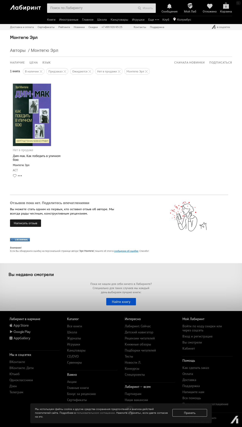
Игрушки (138, 19)
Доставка (189, 380)
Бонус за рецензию (81, 394)
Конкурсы (132, 368)
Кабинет (188, 348)
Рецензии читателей (140, 338)
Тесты (129, 356)
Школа (102, 19)
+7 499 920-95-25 (112, 27)
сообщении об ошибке (126, 251)
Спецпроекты (135, 374)
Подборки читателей (140, 350)
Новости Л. (133, 362)
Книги (51, 19)
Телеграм (16, 392)
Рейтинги (64, 27)
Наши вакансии (136, 400)
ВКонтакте (17, 362)
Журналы (74, 338)
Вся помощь (191, 398)
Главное (87, 19)
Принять (189, 413)
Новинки (79, 27)
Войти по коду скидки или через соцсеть (202, 328)
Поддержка (157, 27)
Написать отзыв (25, 223)
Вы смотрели (192, 342)
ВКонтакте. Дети (21, 368)
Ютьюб (14, 374)
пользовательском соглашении (95, 413)
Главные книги (78, 388)
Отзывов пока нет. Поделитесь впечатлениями (49, 203)
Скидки (93, 27)
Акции (72, 382)
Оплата (187, 374)
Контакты (140, 27)
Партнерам (133, 394)
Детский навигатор (139, 332)
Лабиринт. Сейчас (138, 326)
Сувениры (74, 362)
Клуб (165, 19)
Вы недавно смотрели (31, 274)
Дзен (13, 386)
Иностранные (68, 19)
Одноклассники (21, 380)
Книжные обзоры (138, 344)
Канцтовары (119, 19)
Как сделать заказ (195, 368)
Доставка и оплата (22, 27)
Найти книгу (121, 301)
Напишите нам (193, 392)
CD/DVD (73, 356)
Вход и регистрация (197, 336)
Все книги (74, 326)
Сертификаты (46, 27)
